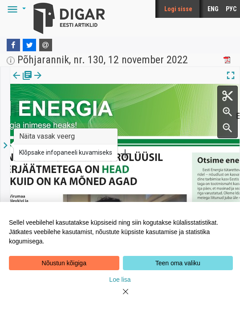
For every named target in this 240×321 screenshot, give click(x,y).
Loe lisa (119, 279)
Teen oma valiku (177, 263)
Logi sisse (178, 8)
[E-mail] (46, 45)
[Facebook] (13, 45)
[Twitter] (29, 45)
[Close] (120, 297)
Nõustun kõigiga (64, 263)
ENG (213, 8)
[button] (15, 8)
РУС (231, 8)
